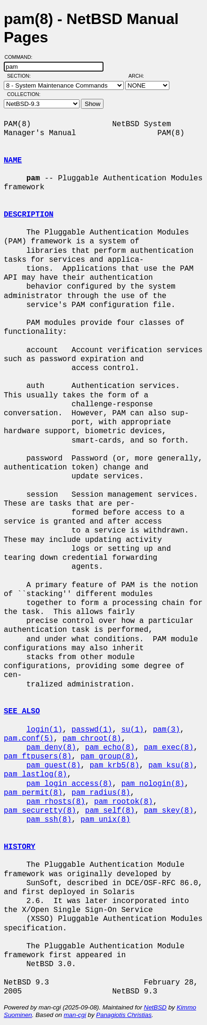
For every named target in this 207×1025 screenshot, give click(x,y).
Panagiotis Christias (123, 1014)
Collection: (23, 94)
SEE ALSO (22, 711)
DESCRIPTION (29, 215)
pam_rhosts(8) (55, 802)
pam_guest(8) (53, 765)
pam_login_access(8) (69, 784)
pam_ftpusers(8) (38, 756)
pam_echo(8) (110, 748)
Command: (21, 57)
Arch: (140, 76)
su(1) (132, 730)
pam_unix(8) (105, 820)
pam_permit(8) (33, 793)
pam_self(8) (110, 811)
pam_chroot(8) (92, 739)
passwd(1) (92, 730)
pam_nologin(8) (152, 784)
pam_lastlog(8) (35, 774)
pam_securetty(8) (40, 811)
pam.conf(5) (29, 739)
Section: (21, 76)
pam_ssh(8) (49, 820)
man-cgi (75, 1014)
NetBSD (155, 1007)
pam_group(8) (107, 756)
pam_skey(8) (169, 811)
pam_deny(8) (51, 748)
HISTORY (19, 847)
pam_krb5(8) (114, 765)
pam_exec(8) (169, 748)
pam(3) (166, 730)
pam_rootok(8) (123, 802)
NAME (13, 160)
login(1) (44, 730)
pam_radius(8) (101, 793)
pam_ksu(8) (170, 765)
